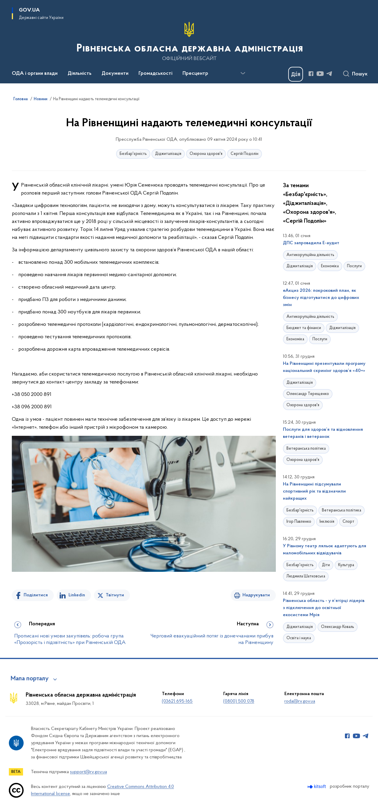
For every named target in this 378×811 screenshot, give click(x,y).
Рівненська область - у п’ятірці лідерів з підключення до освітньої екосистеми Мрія (323, 607)
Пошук (360, 74)
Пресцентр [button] (195, 73)
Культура (346, 565)
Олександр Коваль (337, 627)
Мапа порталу (30, 679)
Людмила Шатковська (305, 576)
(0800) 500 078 (238, 701)
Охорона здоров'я (206, 154)
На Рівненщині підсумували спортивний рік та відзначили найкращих (314, 491)
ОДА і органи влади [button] (35, 73)
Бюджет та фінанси (303, 328)
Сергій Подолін (244, 154)
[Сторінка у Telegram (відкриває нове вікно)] (329, 73)
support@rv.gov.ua (88, 772)
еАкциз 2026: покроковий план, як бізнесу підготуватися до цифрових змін (321, 297)
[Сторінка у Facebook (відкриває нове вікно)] (311, 73)
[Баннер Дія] (295, 74)
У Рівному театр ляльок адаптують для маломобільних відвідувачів (324, 550)
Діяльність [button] (80, 73)
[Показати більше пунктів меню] (242, 73)
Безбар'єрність (133, 154)
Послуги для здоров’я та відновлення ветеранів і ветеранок (323, 433)
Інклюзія (327, 521)
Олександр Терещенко (307, 394)
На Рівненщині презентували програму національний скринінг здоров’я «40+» (324, 367)
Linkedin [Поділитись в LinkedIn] (77, 595)
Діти (326, 565)
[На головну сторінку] (189, 41)
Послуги (354, 266)
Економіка (330, 266)
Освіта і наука (298, 638)
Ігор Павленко (298, 521)
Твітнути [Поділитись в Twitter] (115, 595)
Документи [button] (115, 73)
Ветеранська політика (306, 448)
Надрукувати (256, 595)
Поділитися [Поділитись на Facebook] (36, 595)
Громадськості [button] (155, 73)
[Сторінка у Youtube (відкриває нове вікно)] (320, 73)
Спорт (348, 521)
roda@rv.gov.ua (299, 701)
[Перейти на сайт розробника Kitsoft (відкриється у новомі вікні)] (317, 786)
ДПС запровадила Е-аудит (311, 243)
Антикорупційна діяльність (310, 255)
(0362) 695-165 (177, 701)
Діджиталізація (168, 154)
